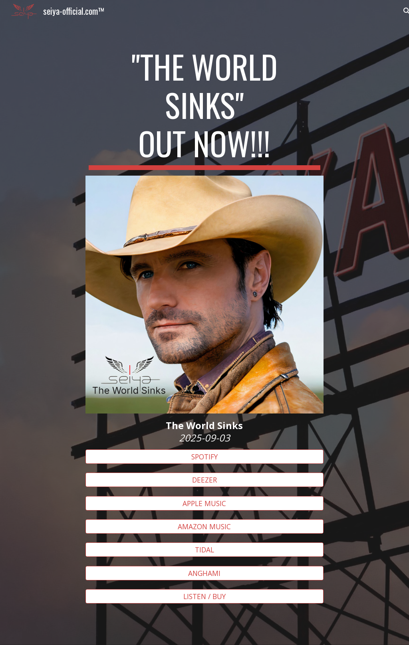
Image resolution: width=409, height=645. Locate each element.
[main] (204, 109)
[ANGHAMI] (204, 573)
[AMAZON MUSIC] (204, 526)
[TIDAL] (204, 549)
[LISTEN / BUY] (204, 596)
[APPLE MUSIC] (204, 503)
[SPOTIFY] (204, 456)
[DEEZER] (204, 480)
